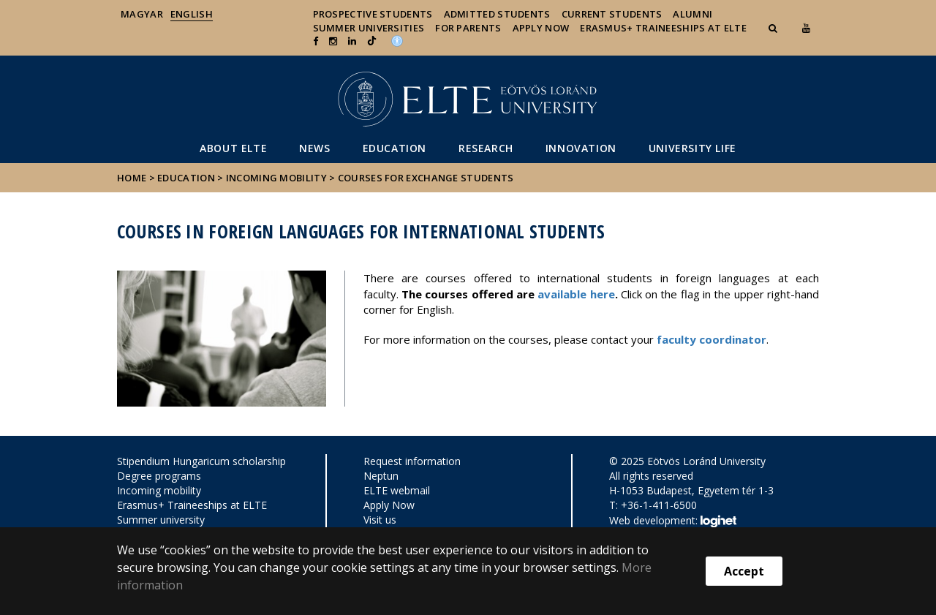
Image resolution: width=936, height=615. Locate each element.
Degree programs (159, 476)
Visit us (379, 520)
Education (394, 148)
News (314, 148)
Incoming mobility (276, 177)
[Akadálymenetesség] (397, 39)
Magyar (142, 13)
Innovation (581, 148)
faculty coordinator (711, 339)
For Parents (468, 27)
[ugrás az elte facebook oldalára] (315, 41)
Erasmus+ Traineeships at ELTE (192, 505)
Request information (412, 461)
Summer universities (369, 27)
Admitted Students (497, 13)
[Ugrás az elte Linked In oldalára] (352, 41)
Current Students (612, 13)
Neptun (381, 476)
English (191, 13)
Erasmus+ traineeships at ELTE (663, 27)
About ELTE (233, 148)
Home (133, 177)
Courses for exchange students (426, 177)
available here (575, 294)
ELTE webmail (396, 490)
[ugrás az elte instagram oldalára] (333, 41)
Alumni (692, 13)
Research (485, 148)
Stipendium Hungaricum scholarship (201, 461)
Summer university (161, 520)
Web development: (672, 521)
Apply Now (541, 27)
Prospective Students (373, 13)
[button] (774, 27)
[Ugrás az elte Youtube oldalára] (806, 27)
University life (692, 148)
